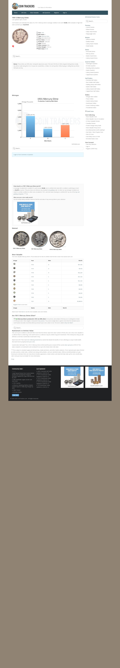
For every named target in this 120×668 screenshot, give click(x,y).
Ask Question (46, 12)
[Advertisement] (80, 4)
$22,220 (80, 272)
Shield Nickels (89, 46)
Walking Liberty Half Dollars (93, 84)
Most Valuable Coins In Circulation (95, 119)
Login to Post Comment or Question (23, 154)
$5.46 (46, 49)
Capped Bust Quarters (92, 74)
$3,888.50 (79, 301)
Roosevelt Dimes (90, 51)
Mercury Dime (45, 36)
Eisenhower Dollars (91, 103)
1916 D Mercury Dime (55, 249)
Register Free (16, 304)
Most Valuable (34, 12)
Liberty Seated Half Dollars (93, 89)
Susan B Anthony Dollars (92, 105)
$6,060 (80, 289)
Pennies (87, 25)
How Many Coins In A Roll (93, 136)
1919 (32, 268)
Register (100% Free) (91, 148)
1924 (32, 281)
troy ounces (41, 321)
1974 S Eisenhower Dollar (44, 375)
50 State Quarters (91, 66)
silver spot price (69, 345)
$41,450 (80, 264)
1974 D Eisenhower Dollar (44, 382)
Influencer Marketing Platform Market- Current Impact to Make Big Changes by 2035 (22, 386)
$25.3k (80, 268)
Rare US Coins (90, 134)
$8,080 (80, 285)
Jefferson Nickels (90, 39)
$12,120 (80, 281)
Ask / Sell (15, 395)
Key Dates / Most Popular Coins (94, 132)
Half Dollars (88, 78)
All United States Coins (92, 17)
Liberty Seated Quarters (92, 72)
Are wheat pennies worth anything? (95, 130)
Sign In (65, 12)
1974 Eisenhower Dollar (43, 385)
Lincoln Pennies (90, 27)
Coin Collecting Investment (34, 340)
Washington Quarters (91, 63)
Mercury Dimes (90, 53)
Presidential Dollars (91, 107)
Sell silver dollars (17, 392)
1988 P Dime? (16, 390)
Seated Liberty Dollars (92, 101)
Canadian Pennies (91, 123)
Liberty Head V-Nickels (92, 44)
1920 (32, 297)
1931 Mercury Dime (36, 249)
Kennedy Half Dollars (91, 80)
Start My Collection (91, 144)
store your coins (30, 342)
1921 (32, 301)
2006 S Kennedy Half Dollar (44, 371)
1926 (32, 289)
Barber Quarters (90, 70)
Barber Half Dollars (91, 86)
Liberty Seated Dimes (91, 58)
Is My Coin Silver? (68, 323)
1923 (32, 285)
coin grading (51, 190)
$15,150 (80, 277)
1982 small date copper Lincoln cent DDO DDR (22, 380)
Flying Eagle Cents (91, 34)
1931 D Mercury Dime (19, 248)
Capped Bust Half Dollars (92, 91)
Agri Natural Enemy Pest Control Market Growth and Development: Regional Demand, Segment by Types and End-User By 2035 (23, 375)
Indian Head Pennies (91, 31)
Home (15, 12)
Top (13, 359)
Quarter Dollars (90, 62)
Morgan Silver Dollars (91, 96)
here (22, 312)
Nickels (87, 37)
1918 (32, 272)
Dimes (87, 50)
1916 (32, 264)
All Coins (23, 12)
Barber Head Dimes (91, 56)
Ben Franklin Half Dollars (92, 82)
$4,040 (80, 297)
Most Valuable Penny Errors (93, 128)
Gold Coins (90, 111)
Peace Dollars (89, 99)
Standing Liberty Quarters (93, 68)
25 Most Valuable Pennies (93, 121)
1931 (42, 32)
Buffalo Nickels (90, 41)
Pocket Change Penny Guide (93, 125)
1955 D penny (16, 383)
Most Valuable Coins (91, 117)
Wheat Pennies (90, 29)
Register (56, 12)
